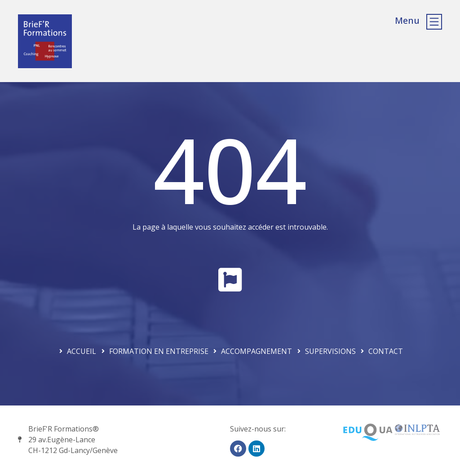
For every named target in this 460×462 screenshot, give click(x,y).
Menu (407, 20)
